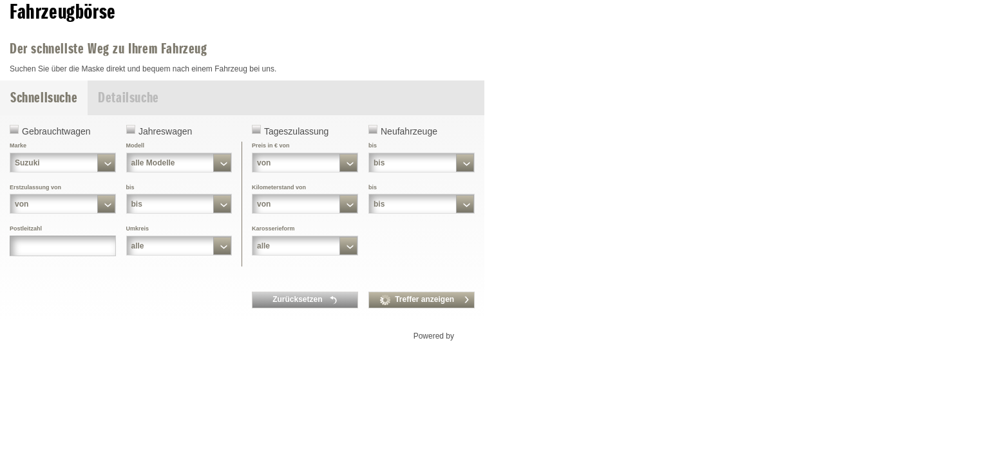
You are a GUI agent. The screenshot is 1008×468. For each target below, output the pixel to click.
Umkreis (137, 228)
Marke (18, 145)
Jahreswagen (165, 131)
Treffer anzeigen (425, 300)
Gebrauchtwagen (56, 131)
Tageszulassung (296, 131)
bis (130, 187)
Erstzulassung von (35, 187)
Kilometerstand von (279, 187)
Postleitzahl (26, 228)
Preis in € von (271, 145)
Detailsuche (128, 97)
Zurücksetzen (305, 300)
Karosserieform (273, 228)
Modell (135, 145)
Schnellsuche (43, 97)
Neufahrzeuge (409, 131)
